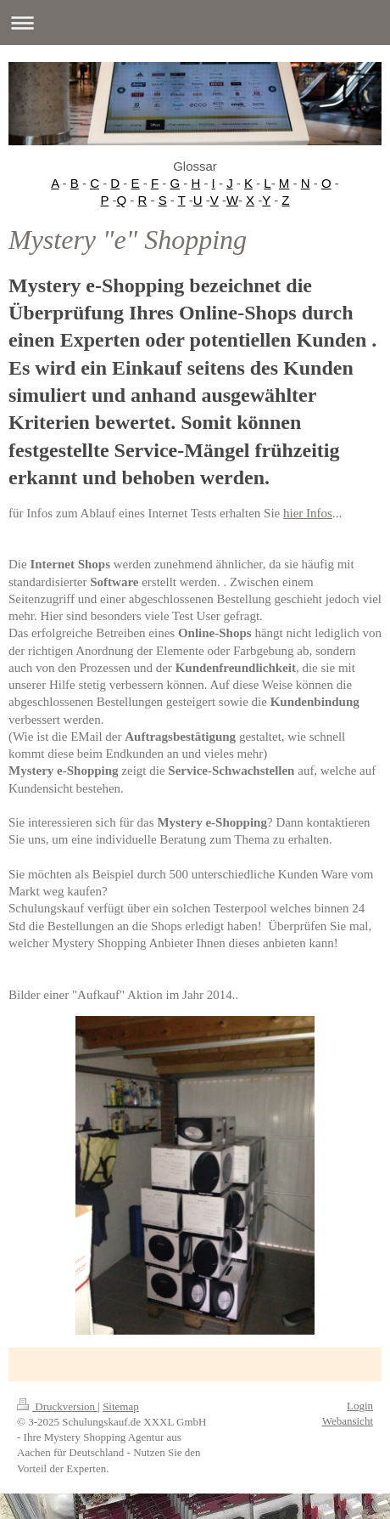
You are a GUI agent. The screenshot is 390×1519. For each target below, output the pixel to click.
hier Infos (307, 513)
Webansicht (347, 1421)
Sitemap (121, 1406)
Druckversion (57, 1406)
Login (360, 1405)
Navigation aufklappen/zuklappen (195, 22)
